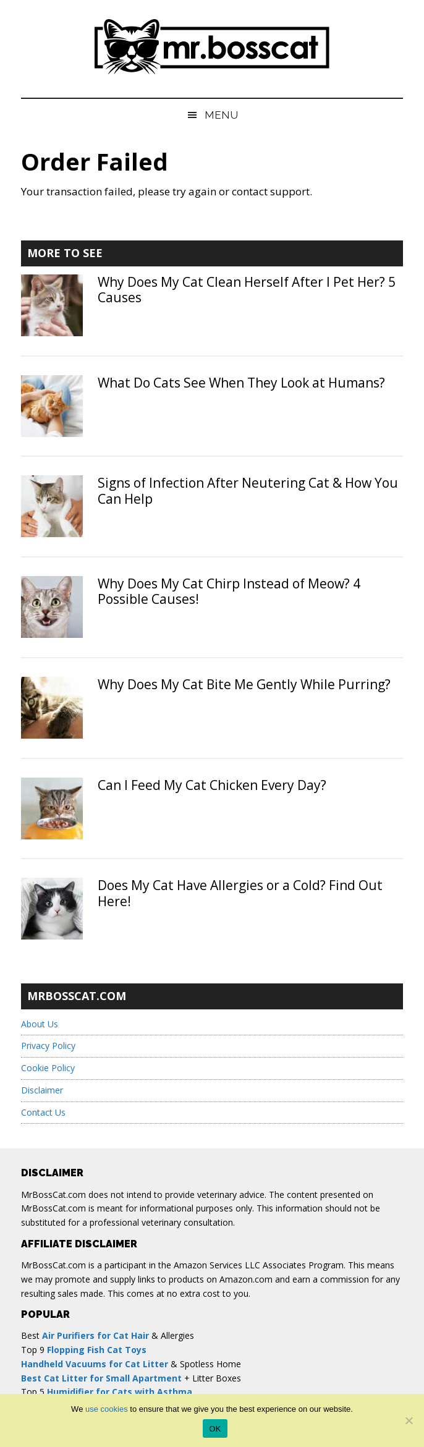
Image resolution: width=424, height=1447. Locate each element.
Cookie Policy (48, 1068)
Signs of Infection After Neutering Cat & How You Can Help (248, 490)
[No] (408, 1420)
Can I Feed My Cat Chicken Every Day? (212, 785)
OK (215, 1428)
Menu (221, 115)
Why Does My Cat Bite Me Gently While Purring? (244, 684)
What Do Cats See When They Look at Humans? (241, 382)
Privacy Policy (48, 1045)
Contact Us (43, 1112)
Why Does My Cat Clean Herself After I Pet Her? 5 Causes (247, 289)
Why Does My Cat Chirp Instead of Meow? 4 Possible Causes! (229, 591)
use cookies (106, 1409)
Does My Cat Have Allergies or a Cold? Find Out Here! (240, 892)
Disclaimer (42, 1090)
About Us (39, 1024)
